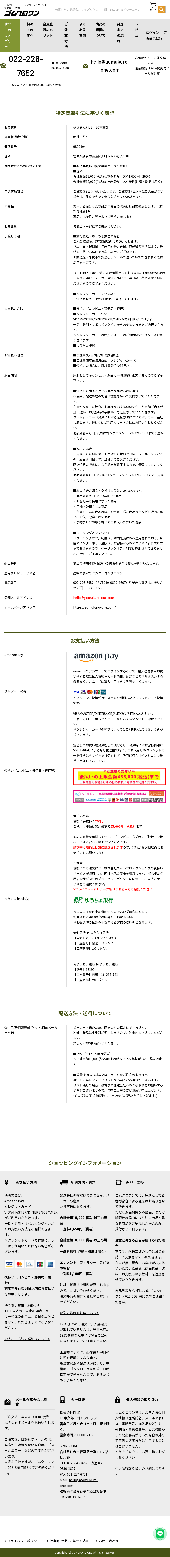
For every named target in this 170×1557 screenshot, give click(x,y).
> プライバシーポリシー (22, 1540)
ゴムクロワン (17, 84)
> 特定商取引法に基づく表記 (68, 1540)
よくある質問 (82, 29)
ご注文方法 (66, 35)
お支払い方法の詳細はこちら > (27, 1338)
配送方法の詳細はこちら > (79, 1312)
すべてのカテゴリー (7, 35)
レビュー (136, 32)
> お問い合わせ (107, 1540)
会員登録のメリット (48, 29)
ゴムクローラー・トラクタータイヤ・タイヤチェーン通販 (25, 6)
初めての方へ (30, 29)
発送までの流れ (120, 32)
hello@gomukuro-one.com (110, 66)
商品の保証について (101, 29)
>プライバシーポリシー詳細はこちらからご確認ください (113, 889)
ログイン (152, 32)
